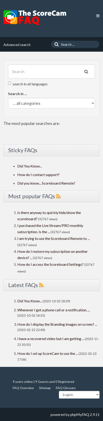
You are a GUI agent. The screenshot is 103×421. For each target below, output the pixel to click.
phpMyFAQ (79, 414)
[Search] (55, 44)
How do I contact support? (38, 174)
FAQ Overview (23, 388)
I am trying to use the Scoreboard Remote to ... (53, 238)
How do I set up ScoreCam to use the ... (47, 353)
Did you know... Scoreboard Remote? (46, 183)
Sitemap (45, 388)
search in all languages (28, 84)
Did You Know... (29, 166)
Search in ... (17, 93)
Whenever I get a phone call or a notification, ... (53, 310)
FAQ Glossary (66, 388)
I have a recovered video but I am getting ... (50, 338)
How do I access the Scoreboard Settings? (50, 264)
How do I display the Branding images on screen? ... (57, 324)
